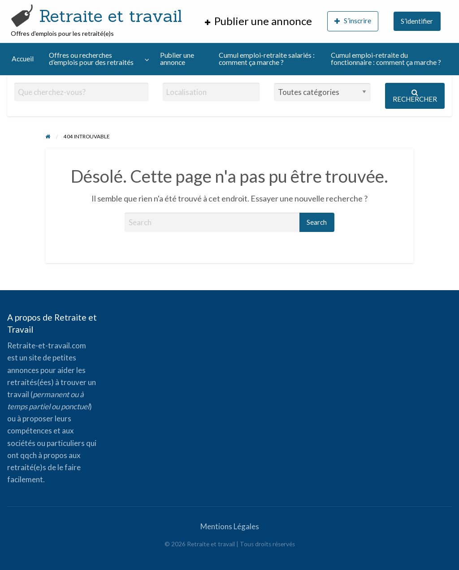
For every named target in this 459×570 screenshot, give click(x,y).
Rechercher (415, 96)
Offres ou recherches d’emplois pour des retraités (91, 58)
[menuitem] (258, 21)
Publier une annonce (177, 58)
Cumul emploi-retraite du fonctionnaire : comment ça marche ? (386, 58)
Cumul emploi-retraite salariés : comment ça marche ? (267, 58)
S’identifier (417, 21)
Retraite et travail (110, 15)
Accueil (23, 59)
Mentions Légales (229, 526)
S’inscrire (352, 21)
